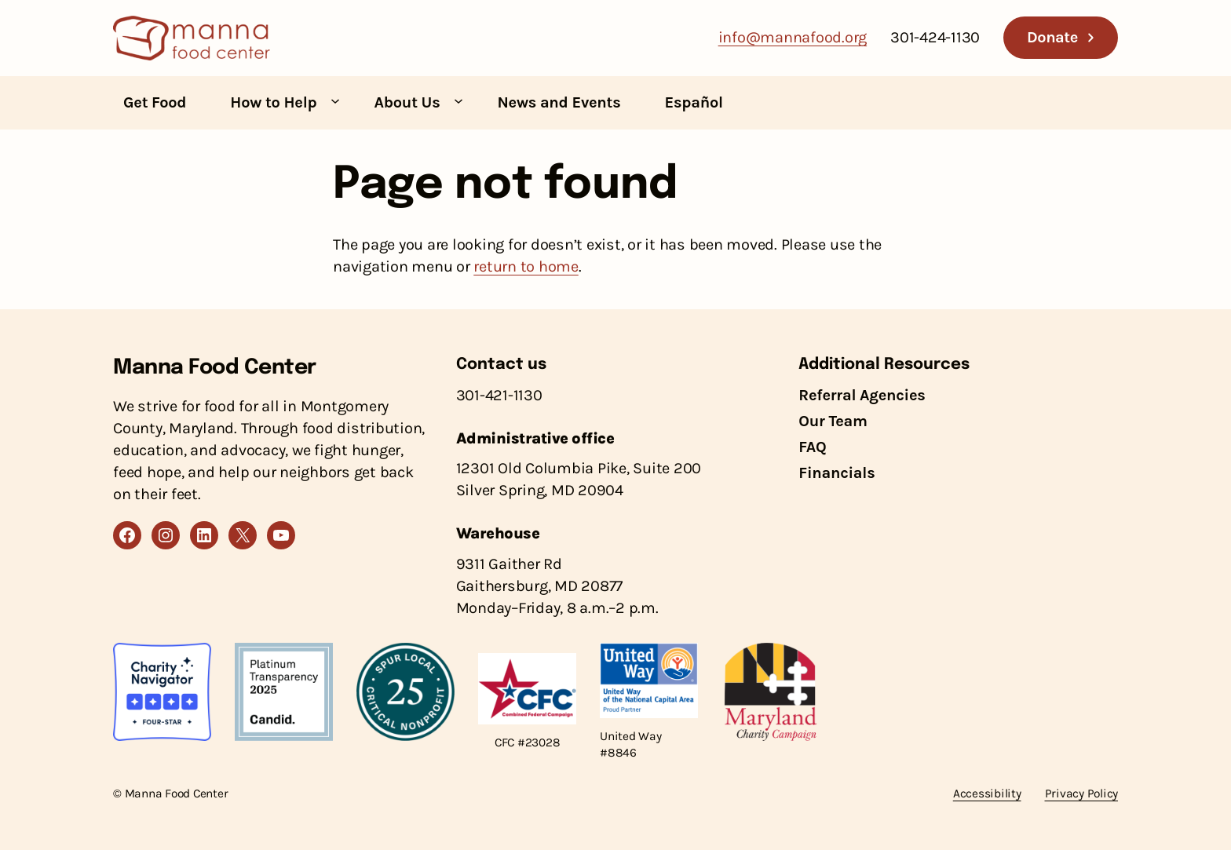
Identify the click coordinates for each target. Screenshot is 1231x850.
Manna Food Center (214, 367)
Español (694, 102)
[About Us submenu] (458, 100)
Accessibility (987, 793)
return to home (526, 266)
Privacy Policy (1082, 793)
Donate (1052, 37)
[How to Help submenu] (335, 100)
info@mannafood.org (793, 37)
